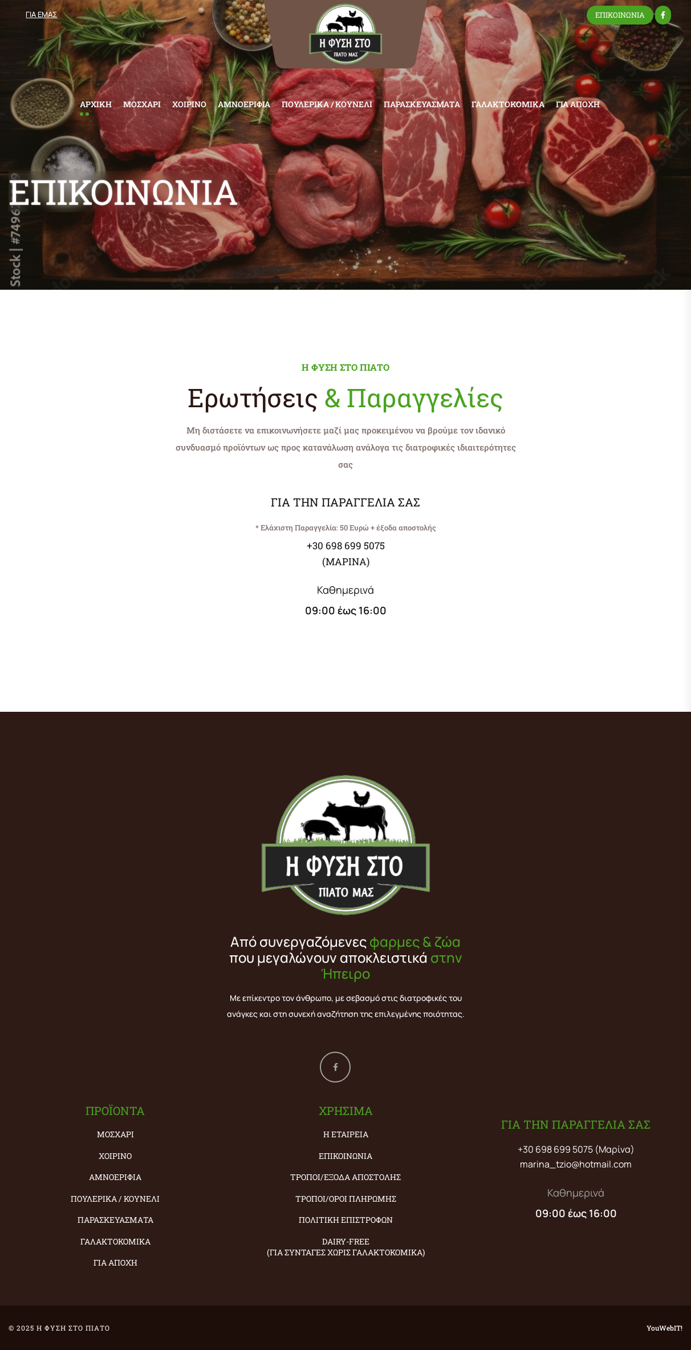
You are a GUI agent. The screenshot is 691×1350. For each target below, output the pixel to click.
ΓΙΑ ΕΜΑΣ (41, 14)
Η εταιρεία (345, 1134)
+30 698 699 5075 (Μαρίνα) (576, 1149)
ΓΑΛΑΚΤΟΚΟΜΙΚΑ (507, 104)
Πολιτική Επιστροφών (346, 1219)
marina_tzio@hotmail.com (576, 1164)
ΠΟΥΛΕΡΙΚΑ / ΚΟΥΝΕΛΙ (327, 104)
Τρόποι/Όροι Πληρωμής (345, 1198)
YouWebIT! (664, 1327)
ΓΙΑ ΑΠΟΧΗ (578, 104)
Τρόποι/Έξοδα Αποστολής (345, 1176)
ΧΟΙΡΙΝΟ (189, 104)
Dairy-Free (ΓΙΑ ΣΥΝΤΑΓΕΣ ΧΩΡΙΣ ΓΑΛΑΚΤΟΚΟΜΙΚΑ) (346, 1247)
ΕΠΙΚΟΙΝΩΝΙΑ (620, 15)
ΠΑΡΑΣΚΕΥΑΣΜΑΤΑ (422, 104)
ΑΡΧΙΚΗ (96, 104)
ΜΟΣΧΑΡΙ (142, 104)
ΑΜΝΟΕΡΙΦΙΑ (244, 104)
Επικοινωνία (345, 1155)
